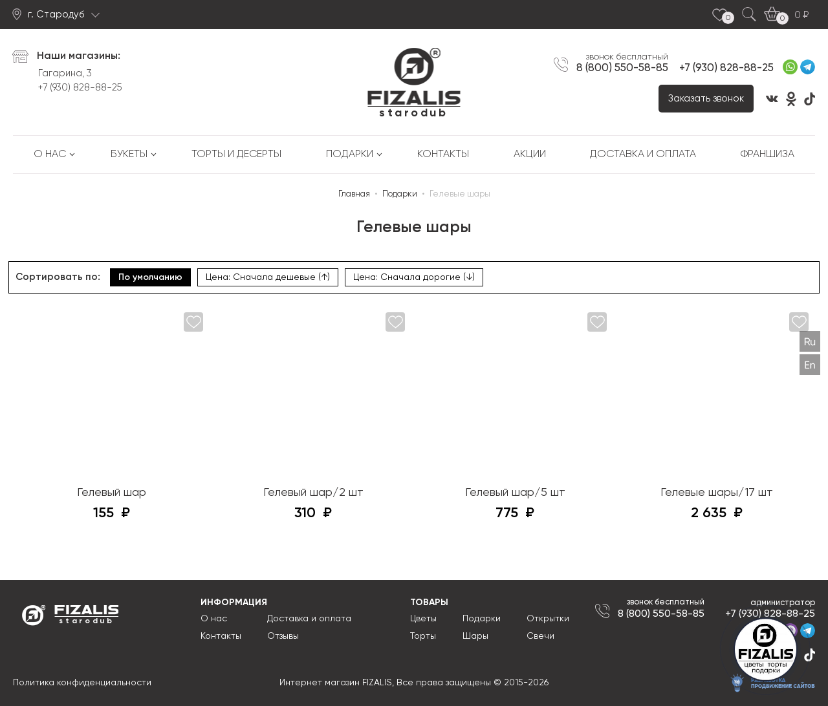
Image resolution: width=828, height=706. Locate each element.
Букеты (129, 154)
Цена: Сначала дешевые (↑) (268, 277)
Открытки (548, 618)
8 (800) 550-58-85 (622, 68)
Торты (423, 636)
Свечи (540, 636)
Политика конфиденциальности (82, 682)
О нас (50, 154)
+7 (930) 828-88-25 (80, 87)
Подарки (349, 154)
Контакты (443, 154)
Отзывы (283, 636)
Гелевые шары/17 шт (716, 492)
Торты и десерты (236, 154)
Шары (475, 636)
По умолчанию (150, 277)
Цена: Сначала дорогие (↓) (414, 277)
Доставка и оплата (643, 154)
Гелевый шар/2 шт (313, 492)
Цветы (423, 618)
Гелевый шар (111, 492)
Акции (530, 154)
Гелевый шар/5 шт (515, 492)
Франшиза (767, 154)
